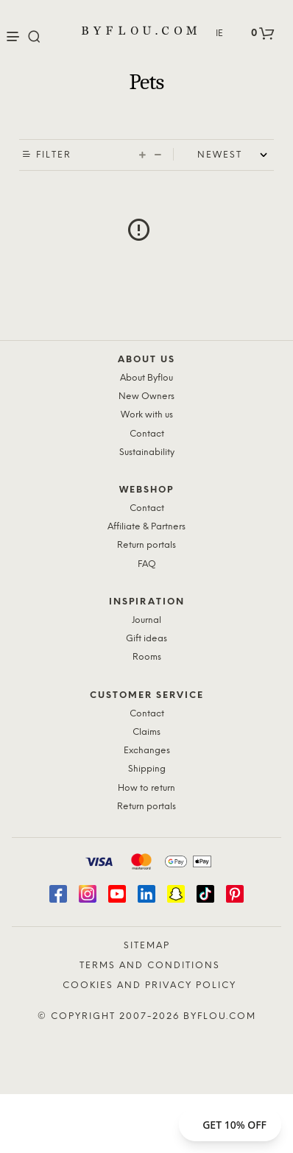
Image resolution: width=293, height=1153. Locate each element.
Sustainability (146, 452)
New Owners (146, 396)
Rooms (147, 657)
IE (219, 33)
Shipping (147, 769)
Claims (146, 732)
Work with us (147, 415)
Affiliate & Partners (146, 527)
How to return (146, 788)
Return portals (146, 545)
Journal (146, 620)
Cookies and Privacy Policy (149, 985)
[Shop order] (235, 155)
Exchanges (147, 750)
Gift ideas (146, 639)
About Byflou (146, 378)
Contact (147, 434)
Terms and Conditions (150, 965)
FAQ (147, 564)
